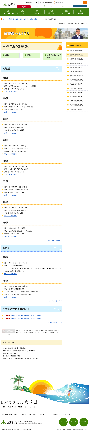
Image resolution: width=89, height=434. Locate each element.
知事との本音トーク (35, 19)
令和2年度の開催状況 (76, 71)
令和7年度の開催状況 (76, 50)
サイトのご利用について (9, 414)
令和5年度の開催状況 (76, 59)
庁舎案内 (83, 421)
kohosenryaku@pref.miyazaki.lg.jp (26, 358)
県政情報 (11, 19)
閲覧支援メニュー (32, 2)
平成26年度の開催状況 (76, 96)
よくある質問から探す (66, 6)
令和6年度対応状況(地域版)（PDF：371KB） (26, 315)
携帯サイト (56, 414)
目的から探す (38, 6)
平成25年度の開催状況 (76, 101)
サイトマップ (44, 414)
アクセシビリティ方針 (28, 414)
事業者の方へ (80, 6)
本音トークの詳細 (10, 92)
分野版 (29, 55)
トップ (5, 19)
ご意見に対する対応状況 (54, 56)
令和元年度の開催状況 (76, 76)
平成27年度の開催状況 (76, 92)
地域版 (7, 55)
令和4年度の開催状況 (76, 63)
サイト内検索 (55, 2)
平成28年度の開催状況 (76, 88)
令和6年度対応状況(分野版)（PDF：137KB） (26, 318)
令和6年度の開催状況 (76, 55)
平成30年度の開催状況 (76, 80)
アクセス (73, 421)
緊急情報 (24, 6)
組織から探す (52, 6)
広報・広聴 (18, 19)
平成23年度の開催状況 (76, 109)
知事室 (26, 19)
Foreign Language (47, 2)
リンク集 (67, 414)
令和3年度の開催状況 (76, 67)
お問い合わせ (63, 421)
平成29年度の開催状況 (76, 84)
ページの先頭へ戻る (55, 240)
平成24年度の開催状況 (76, 105)
